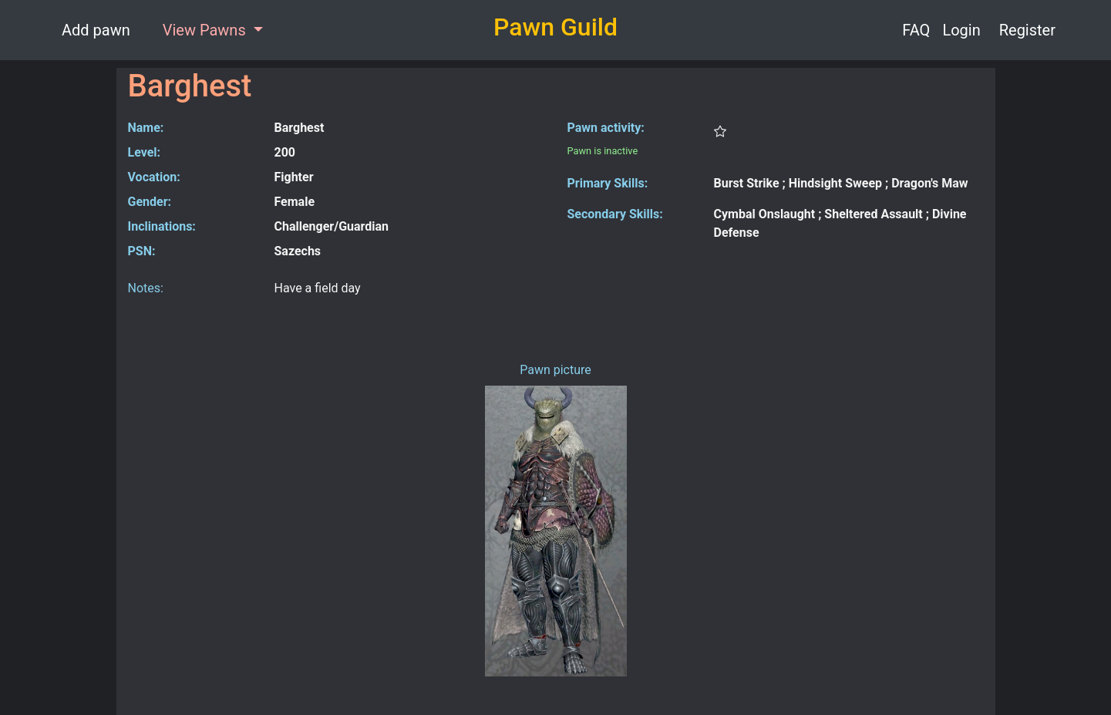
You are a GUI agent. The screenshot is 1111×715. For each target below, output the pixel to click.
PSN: (142, 251)
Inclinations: (162, 226)
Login (961, 30)
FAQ (916, 30)
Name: (146, 127)
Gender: (150, 201)
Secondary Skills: (615, 214)
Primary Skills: (607, 183)
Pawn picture (555, 370)
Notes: (145, 288)
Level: (144, 152)
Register (1027, 30)
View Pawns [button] (206, 30)
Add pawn (96, 30)
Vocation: (154, 177)
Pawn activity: (606, 127)
